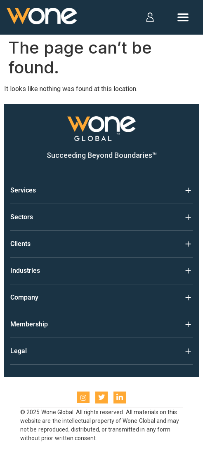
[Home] (42, 17)
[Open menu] (183, 17)
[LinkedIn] (119, 397)
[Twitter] (101, 397)
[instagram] (83, 397)
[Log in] (149, 17)
